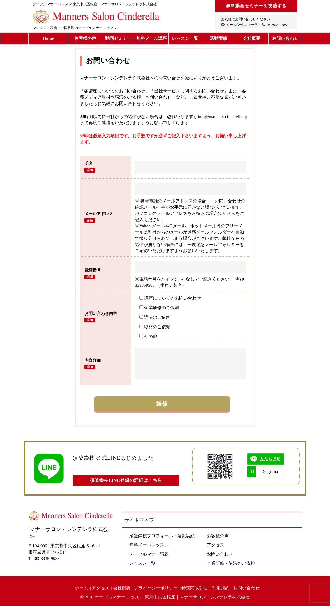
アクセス (215, 545)
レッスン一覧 (185, 38)
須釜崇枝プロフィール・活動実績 (162, 536)
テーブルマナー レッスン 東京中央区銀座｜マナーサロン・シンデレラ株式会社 (172, 597)
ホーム (81, 588)
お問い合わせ (285, 38)
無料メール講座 (151, 38)
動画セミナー (118, 38)
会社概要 (251, 38)
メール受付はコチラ (241, 25)
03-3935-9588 (277, 25)
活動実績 (218, 38)
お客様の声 (85, 38)
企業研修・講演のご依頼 (231, 563)
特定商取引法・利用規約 (205, 588)
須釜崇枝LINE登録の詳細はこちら (126, 480)
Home (48, 38)
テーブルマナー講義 (149, 554)
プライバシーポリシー (156, 588)
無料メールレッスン (149, 545)
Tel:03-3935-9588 (44, 558)
